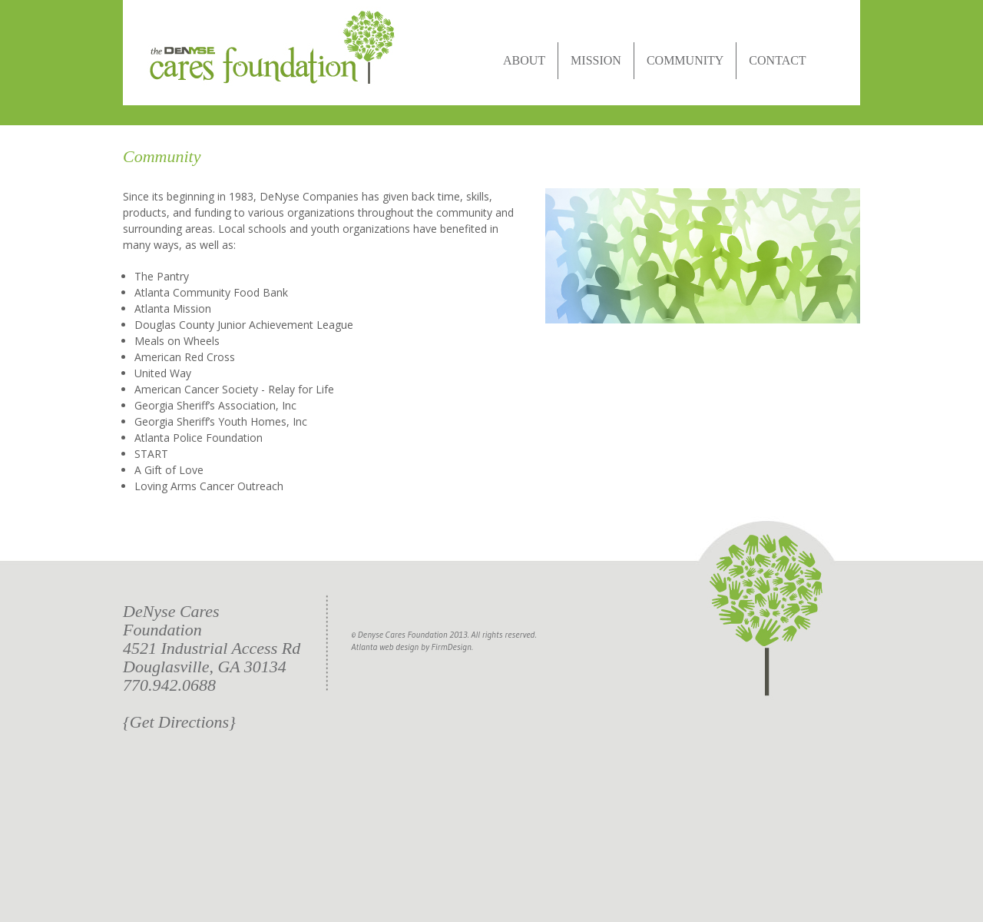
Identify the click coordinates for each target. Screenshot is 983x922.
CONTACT (777, 60)
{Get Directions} (179, 721)
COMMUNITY (685, 60)
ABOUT (524, 60)
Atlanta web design (385, 646)
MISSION (596, 60)
